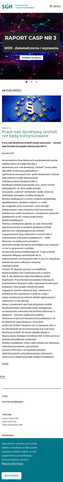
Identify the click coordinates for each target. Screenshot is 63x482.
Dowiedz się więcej (31, 57)
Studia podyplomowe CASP (12, 425)
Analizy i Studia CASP (10, 418)
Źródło (5, 363)
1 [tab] (26, 82)
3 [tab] (36, 82)
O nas (5, 396)
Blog (2, 376)
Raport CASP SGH (9, 422)
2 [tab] (31, 82)
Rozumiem (11, 475)
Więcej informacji (12, 463)
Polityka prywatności (12, 402)
